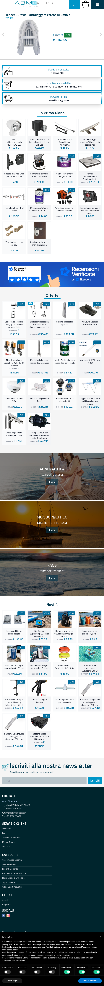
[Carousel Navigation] (52, 34)
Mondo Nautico (9, 842)
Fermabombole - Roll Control (14, 209)
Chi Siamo (6, 828)
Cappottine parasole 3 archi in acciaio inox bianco (90, 401)
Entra (52, 481)
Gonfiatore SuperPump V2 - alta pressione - (39, 633)
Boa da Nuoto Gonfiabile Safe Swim (64, 667)
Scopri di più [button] (12, 981)
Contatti (6, 846)
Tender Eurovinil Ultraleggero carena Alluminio (37, 14)
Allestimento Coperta (12, 859)
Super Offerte (8, 882)
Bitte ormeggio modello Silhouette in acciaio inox (90, 142)
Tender (9, 18)
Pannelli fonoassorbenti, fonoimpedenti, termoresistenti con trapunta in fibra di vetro (90, 176)
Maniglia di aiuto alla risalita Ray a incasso (39, 361)
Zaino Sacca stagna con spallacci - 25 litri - (14, 668)
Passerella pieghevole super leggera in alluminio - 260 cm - (90, 702)
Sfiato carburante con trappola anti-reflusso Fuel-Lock (39, 142)
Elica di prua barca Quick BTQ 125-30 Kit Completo (14, 362)
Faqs (4, 833)
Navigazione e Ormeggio (13, 877)
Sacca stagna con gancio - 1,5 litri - (90, 632)
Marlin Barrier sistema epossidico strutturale (65, 361)
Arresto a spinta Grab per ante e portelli (14, 175)
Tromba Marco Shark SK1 (14, 400)
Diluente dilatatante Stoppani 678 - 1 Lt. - (39, 209)
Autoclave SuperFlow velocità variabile (64, 209)
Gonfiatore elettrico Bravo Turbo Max (39, 175)
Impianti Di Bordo (10, 868)
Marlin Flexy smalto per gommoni (65, 175)
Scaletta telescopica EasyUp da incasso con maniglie (14, 324)
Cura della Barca (9, 864)
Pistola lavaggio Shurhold (39, 701)
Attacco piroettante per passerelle (64, 701)
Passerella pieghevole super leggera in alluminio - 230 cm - (14, 736)
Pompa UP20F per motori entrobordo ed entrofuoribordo (39, 435)
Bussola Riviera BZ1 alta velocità (65, 400)
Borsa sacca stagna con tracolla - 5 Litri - (39, 667)
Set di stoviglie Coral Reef (39, 400)
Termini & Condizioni (11, 837)
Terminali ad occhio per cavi (14, 243)
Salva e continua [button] (90, 981)
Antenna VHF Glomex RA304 (90, 361)
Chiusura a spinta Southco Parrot (90, 323)
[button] (100, 936)
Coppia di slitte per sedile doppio (14, 632)
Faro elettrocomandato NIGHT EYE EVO (14, 142)
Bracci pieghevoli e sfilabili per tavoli (14, 434)
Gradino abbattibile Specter (64, 323)
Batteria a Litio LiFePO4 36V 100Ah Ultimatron (39, 736)
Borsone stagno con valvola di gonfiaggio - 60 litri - (64, 633)
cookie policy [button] (12, 950)
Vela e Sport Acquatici (12, 886)
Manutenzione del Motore (14, 873)
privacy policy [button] (8, 944)
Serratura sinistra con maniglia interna (39, 243)
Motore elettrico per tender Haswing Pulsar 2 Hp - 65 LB (14, 702)
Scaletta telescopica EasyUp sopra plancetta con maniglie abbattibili (39, 324)
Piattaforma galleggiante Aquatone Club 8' (90, 668)
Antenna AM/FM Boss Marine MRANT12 (64, 142)
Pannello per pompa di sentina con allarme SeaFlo (90, 210)
